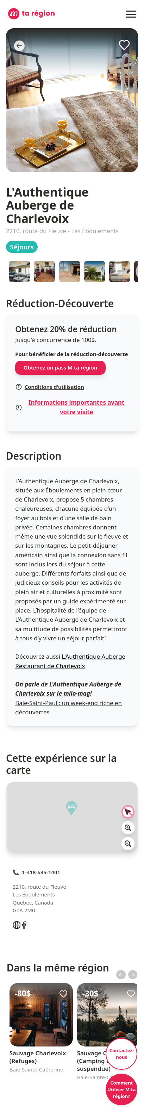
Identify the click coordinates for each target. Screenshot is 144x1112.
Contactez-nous (121, 1053)
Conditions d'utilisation (49, 386)
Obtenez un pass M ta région (60, 367)
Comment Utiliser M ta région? (121, 1089)
